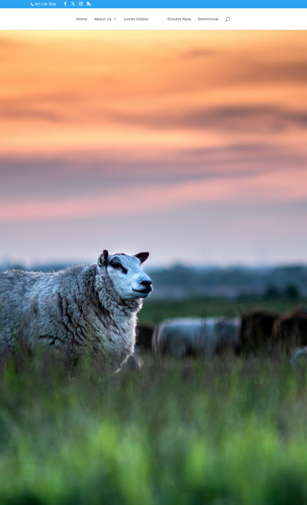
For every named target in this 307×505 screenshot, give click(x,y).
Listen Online (136, 19)
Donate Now (179, 19)
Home (81, 19)
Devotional (208, 19)
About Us (102, 19)
